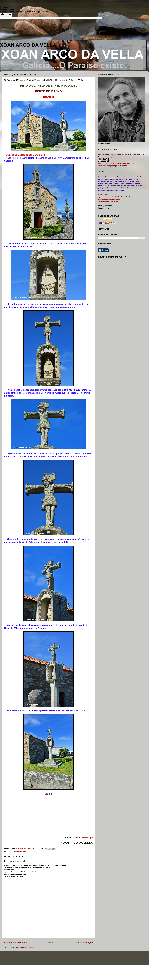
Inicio (51, 942)
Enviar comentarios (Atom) (25, 947)
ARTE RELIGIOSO (19, 852)
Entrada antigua (84, 942)
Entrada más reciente (15, 942)
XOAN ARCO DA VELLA (28, 45)
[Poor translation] (8, 15)
